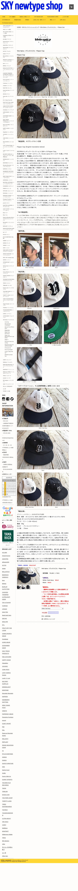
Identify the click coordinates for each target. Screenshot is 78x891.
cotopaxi (4, 609)
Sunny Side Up (6, 776)
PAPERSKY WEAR (7, 714)
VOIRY (4, 825)
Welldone (4, 828)
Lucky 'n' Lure (6, 678)
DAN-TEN (5, 612)
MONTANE (5, 690)
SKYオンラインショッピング (30, 27)
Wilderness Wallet (7, 834)
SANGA (4, 757)
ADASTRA (5, 559)
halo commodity (6, 656)
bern (3, 580)
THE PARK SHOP (7, 798)
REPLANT (5, 742)
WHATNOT (5, 831)
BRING (4, 583)
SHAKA (4, 760)
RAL (3, 730)
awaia (3, 568)
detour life (5, 621)
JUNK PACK (5, 669)
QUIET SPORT (6, 723)
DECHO (4, 618)
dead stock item (6, 615)
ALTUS (4, 565)
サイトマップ (25, 860)
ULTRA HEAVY (6, 818)
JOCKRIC (5, 666)
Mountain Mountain (7, 693)
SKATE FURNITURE (7, 763)
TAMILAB (5, 791)
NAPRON (5, 696)
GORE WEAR (6, 642)
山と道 (4, 853)
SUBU (4, 773)
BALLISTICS (5, 571)
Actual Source (6, 555)
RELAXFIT (5, 739)
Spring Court (5, 770)
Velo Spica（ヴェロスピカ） (48, 27)
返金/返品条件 (8, 860)
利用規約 (3, 860)
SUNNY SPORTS (7, 779)
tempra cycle (5, 794)
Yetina (4, 837)
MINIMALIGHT (6, 687)
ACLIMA (4, 552)
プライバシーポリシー (17, 860)
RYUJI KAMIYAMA (7, 754)
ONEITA (4, 711)
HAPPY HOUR (6, 660)
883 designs (5, 841)
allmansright (5, 562)
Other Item (5, 856)
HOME (19, 27)
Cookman (5, 605)
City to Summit (6, 602)
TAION (4, 788)
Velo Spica (5, 821)
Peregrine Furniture (7, 717)
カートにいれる (53, 612)
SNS (3, 767)
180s (3, 844)
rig (3, 750)
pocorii (4, 720)
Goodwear (5, 639)
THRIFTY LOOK (7, 801)
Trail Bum (5, 810)
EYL (3, 625)
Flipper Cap (61, 27)
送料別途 (47, 616)
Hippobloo (5, 663)
